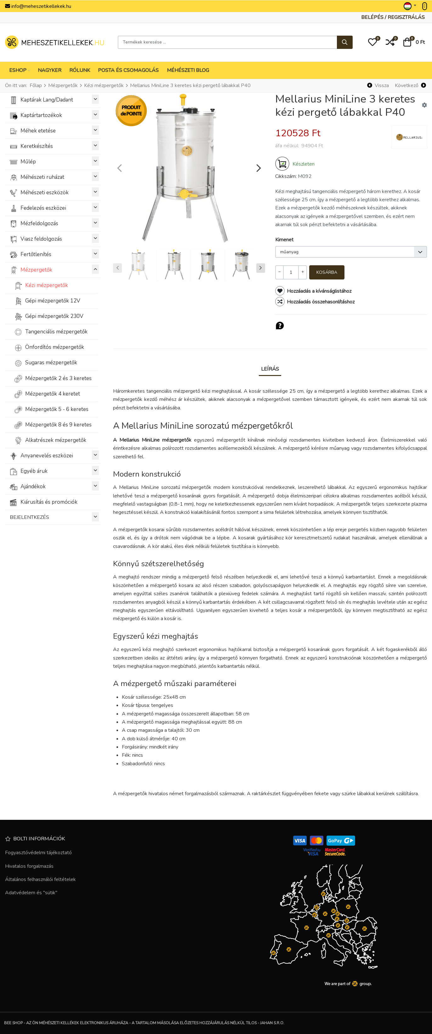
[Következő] (410, 85)
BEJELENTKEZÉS (54, 516)
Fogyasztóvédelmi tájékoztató (38, 852)
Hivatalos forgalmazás (29, 866)
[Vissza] (378, 85)
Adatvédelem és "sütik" (31, 892)
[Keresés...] (345, 42)
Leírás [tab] (270, 369)
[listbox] (351, 252)
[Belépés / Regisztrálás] (393, 17)
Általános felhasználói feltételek (40, 879)
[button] (372, 42)
